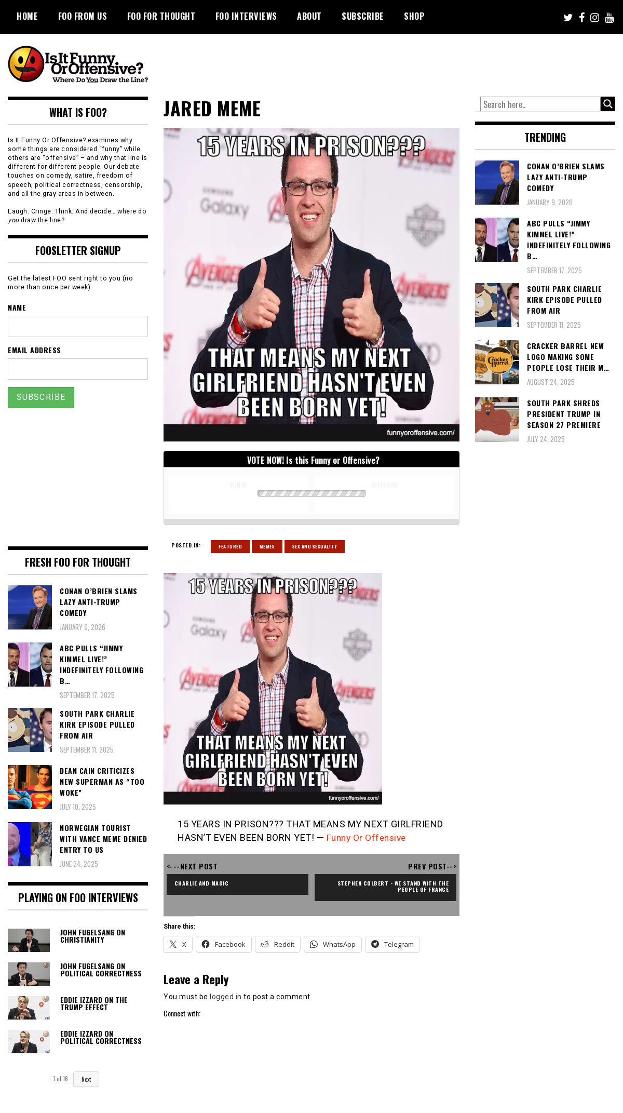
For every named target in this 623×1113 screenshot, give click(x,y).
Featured (230, 546)
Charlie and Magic (204, 882)
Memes (267, 546)
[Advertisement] (421, 62)
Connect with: (182, 1013)
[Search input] (540, 104)
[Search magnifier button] (608, 104)
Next (86, 1079)
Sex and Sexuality (314, 546)
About (309, 16)
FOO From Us (82, 16)
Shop (414, 16)
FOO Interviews (246, 16)
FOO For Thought (161, 16)
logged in (226, 997)
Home (27, 16)
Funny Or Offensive (369, 837)
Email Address (34, 349)
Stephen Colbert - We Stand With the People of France (390, 885)
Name (17, 307)
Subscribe (363, 16)
